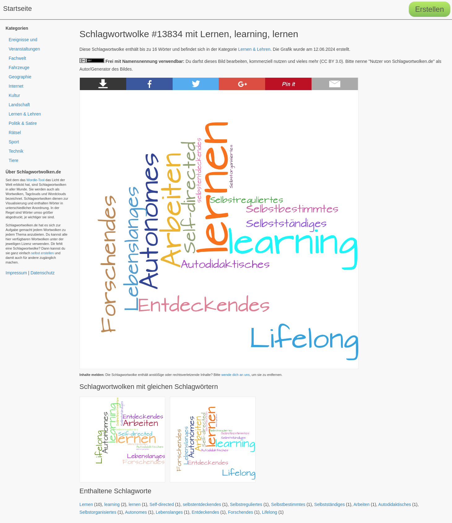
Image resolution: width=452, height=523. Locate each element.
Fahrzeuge (19, 67)
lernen (135, 504)
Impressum (16, 272)
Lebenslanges (169, 512)
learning (112, 504)
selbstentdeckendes (202, 504)
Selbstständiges (329, 504)
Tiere (13, 160)
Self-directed (161, 504)
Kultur (14, 95)
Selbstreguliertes (246, 504)
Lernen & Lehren (254, 49)
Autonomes (136, 512)
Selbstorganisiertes (98, 512)
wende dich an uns (235, 375)
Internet (16, 86)
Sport (14, 141)
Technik (16, 151)
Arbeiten (361, 504)
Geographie (20, 76)
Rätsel (15, 132)
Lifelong (269, 512)
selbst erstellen (42, 253)
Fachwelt (17, 58)
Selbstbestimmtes (288, 504)
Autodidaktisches (394, 504)
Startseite (17, 8)
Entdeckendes (205, 512)
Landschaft (19, 104)
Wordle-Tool (35, 180)
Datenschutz (43, 272)
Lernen (86, 504)
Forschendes (240, 512)
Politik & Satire (23, 123)
